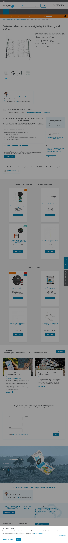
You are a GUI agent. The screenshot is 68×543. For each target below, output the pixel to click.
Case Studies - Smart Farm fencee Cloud (13, 378)
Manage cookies (62, 535)
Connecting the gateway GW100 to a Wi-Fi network (47, 509)
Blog (24, 1)
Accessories (9, 19)
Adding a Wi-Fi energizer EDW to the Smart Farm (47, 508)
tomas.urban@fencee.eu (24, 101)
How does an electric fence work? (54, 151)
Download (33, 1)
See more (6, 470)
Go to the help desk (9, 512)
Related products (46, 112)
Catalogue (28, 1)
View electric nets (9, 156)
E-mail (10, 421)
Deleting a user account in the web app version (46, 513)
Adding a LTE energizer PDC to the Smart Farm (46, 511)
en (5, 1)
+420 (60, 6)
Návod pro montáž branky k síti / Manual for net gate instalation (56, 138)
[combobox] (30, 6)
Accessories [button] (40, 11)
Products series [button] (13, 11)
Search (43, 5)
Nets (14, 19)
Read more (60, 351)
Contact (37, 1)
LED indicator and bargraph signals (44, 514)
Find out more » (49, 16)
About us (14, 1)
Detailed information (38, 533)
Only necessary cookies (8, 539)
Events (46, 376)
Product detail (18, 214)
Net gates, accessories (21, 19)
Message (26, 416)
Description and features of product (16, 112)
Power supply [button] (23, 11)
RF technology (50, 153)
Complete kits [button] (32, 11)
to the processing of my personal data (20, 434)
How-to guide (19, 1)
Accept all (19, 539)
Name (10, 416)
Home (10, 1)
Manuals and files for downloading (33, 112)
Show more (37, 38)
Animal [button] (5, 11)
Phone (10, 427)
